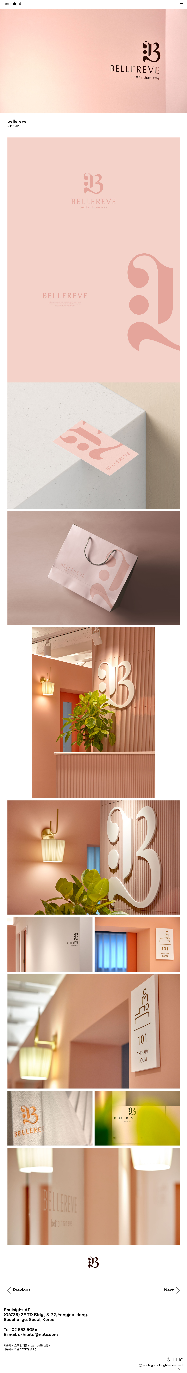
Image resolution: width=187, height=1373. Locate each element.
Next (169, 1290)
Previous (22, 1290)
